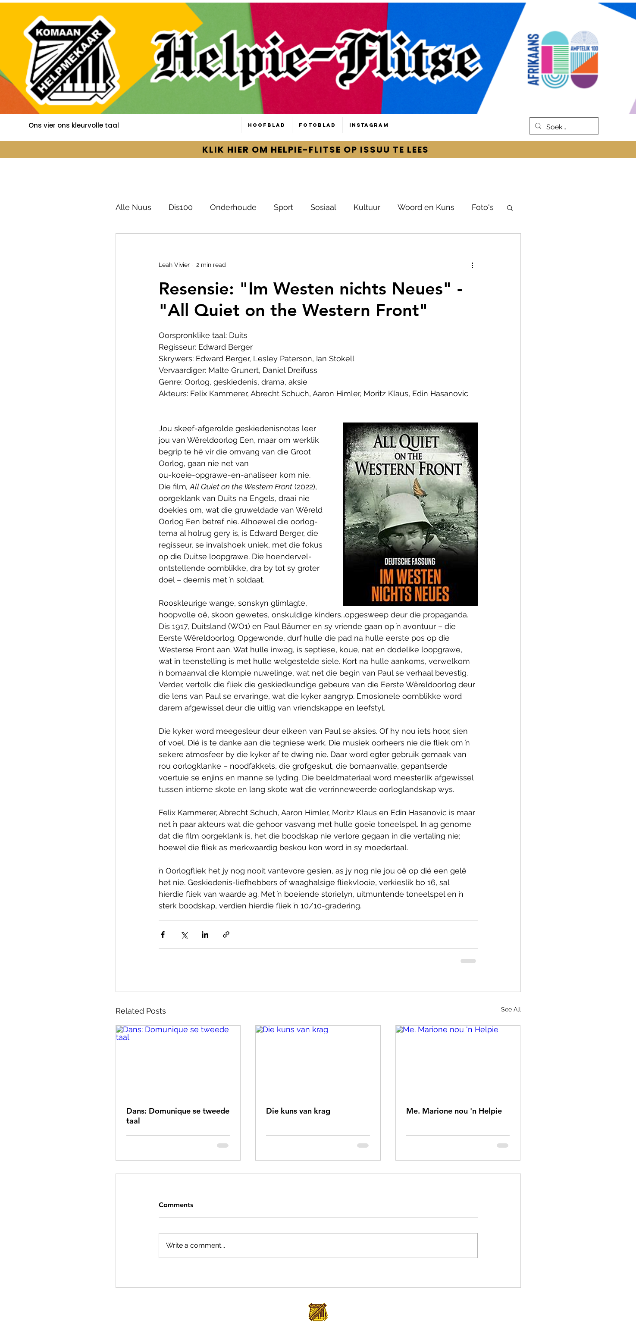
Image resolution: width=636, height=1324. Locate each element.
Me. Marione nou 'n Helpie (454, 1111)
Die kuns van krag (298, 1111)
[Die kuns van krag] (318, 1061)
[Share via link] (226, 934)
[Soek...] (563, 127)
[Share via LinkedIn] (205, 934)
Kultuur (367, 207)
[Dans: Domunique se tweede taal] (178, 1061)
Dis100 (181, 207)
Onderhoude (233, 207)
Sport (283, 207)
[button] (510, 207)
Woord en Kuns (426, 207)
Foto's (483, 207)
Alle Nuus (133, 207)
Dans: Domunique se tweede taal (177, 1116)
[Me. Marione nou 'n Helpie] (458, 1061)
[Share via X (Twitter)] (184, 934)
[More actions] (472, 265)
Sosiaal (323, 207)
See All (511, 1009)
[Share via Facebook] (163, 934)
